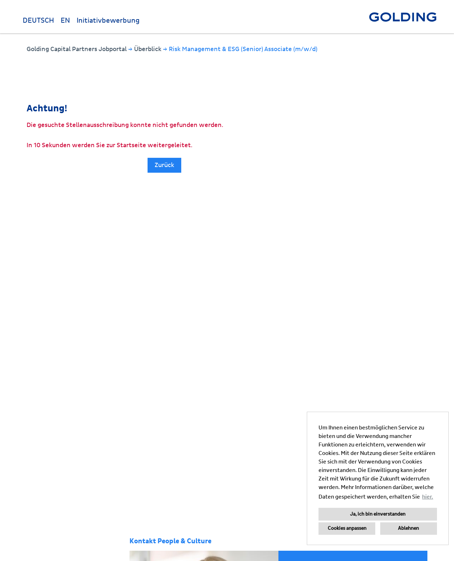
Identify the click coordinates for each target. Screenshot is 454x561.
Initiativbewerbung (108, 20)
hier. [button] (427, 496)
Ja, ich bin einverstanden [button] (377, 514)
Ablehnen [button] (408, 528)
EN (65, 20)
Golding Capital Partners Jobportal (77, 49)
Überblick (148, 49)
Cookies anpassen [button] (347, 528)
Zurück (164, 165)
